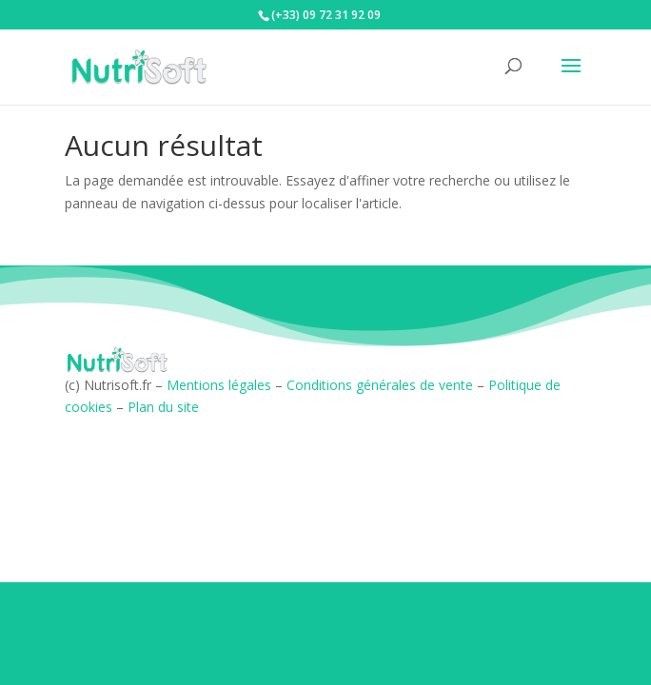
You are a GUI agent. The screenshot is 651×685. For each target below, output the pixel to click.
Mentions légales (219, 385)
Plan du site (163, 407)
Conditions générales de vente (379, 385)
